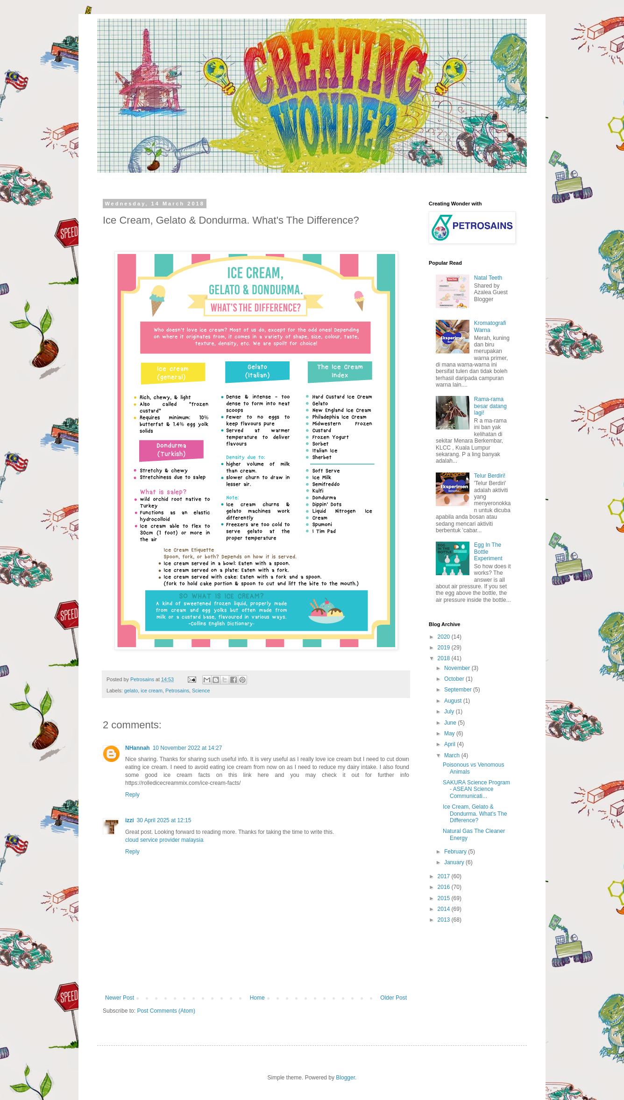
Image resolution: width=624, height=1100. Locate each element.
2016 (445, 887)
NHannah (137, 748)
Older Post (393, 997)
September (458, 689)
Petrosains (177, 690)
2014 (445, 909)
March (452, 755)
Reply (132, 794)
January (455, 862)
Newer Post (119, 997)
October (455, 679)
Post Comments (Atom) (166, 1011)
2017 (445, 876)
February (456, 851)
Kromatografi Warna (490, 326)
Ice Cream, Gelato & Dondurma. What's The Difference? (475, 814)
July (450, 711)
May (450, 733)
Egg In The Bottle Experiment (488, 552)
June (451, 722)
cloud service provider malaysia (164, 840)
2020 (445, 637)
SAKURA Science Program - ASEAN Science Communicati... (476, 789)
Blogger (345, 1077)
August (453, 701)
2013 (445, 920)
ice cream (152, 690)
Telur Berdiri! (489, 475)
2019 (445, 647)
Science (201, 690)
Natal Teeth (488, 278)
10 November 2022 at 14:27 (187, 748)
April (450, 744)
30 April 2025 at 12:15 (164, 820)
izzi (129, 820)
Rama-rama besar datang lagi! (490, 406)
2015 (445, 898)
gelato (131, 690)
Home (257, 997)
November (458, 668)
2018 (445, 658)
